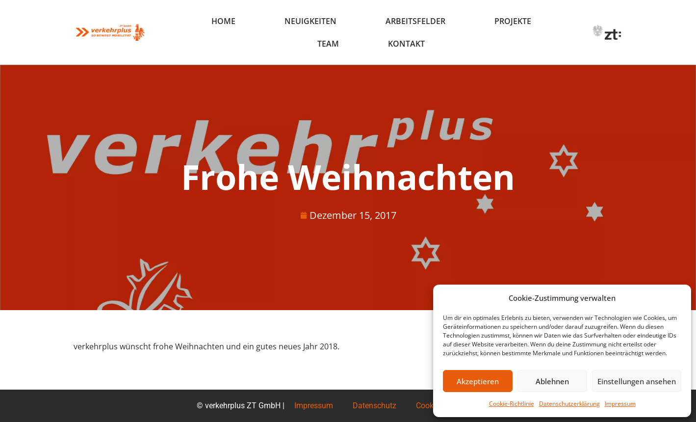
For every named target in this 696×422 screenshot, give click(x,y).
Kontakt (406, 43)
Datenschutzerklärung (569, 403)
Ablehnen (552, 381)
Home (223, 21)
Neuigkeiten (310, 21)
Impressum (620, 403)
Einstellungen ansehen (636, 381)
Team (328, 43)
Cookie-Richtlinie (511, 403)
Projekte (512, 21)
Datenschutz (374, 405)
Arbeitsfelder (415, 21)
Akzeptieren (478, 381)
